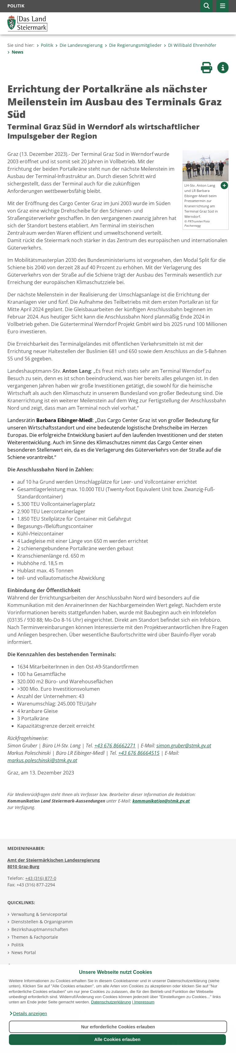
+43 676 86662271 (115, 745)
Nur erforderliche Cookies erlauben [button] (118, 1026)
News (15, 52)
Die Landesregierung (79, 45)
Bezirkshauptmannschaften (39, 929)
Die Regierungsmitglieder (133, 45)
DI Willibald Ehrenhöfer (190, 45)
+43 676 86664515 (138, 753)
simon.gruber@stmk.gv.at (183, 745)
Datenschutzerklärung (111, 1002)
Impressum (144, 1002)
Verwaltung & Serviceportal (39, 914)
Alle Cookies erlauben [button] (117, 1039)
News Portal (23, 952)
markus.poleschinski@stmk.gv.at (42, 760)
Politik (45, 45)
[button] (28, 1013)
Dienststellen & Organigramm (42, 922)
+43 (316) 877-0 (40, 878)
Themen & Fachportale (34, 937)
